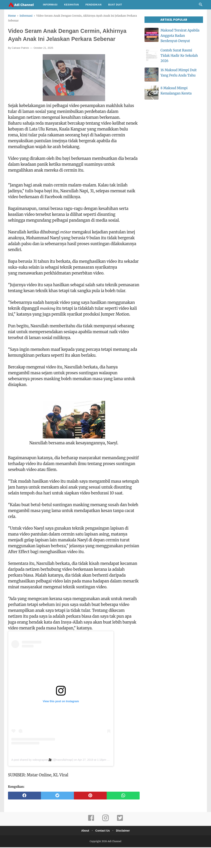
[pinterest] (90, 796)
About (84, 831)
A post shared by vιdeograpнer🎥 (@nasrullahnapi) (42, 760)
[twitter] (57, 796)
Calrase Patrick (20, 48)
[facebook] (24, 796)
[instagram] (105, 821)
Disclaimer (124, 831)
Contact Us (102, 831)
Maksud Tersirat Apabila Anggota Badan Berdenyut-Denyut (179, 35)
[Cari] (200, 5)
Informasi (50, 4)
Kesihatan (71, 4)
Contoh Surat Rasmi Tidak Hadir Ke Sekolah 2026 (179, 55)
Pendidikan (93, 4)
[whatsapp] (123, 796)
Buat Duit (115, 4)
